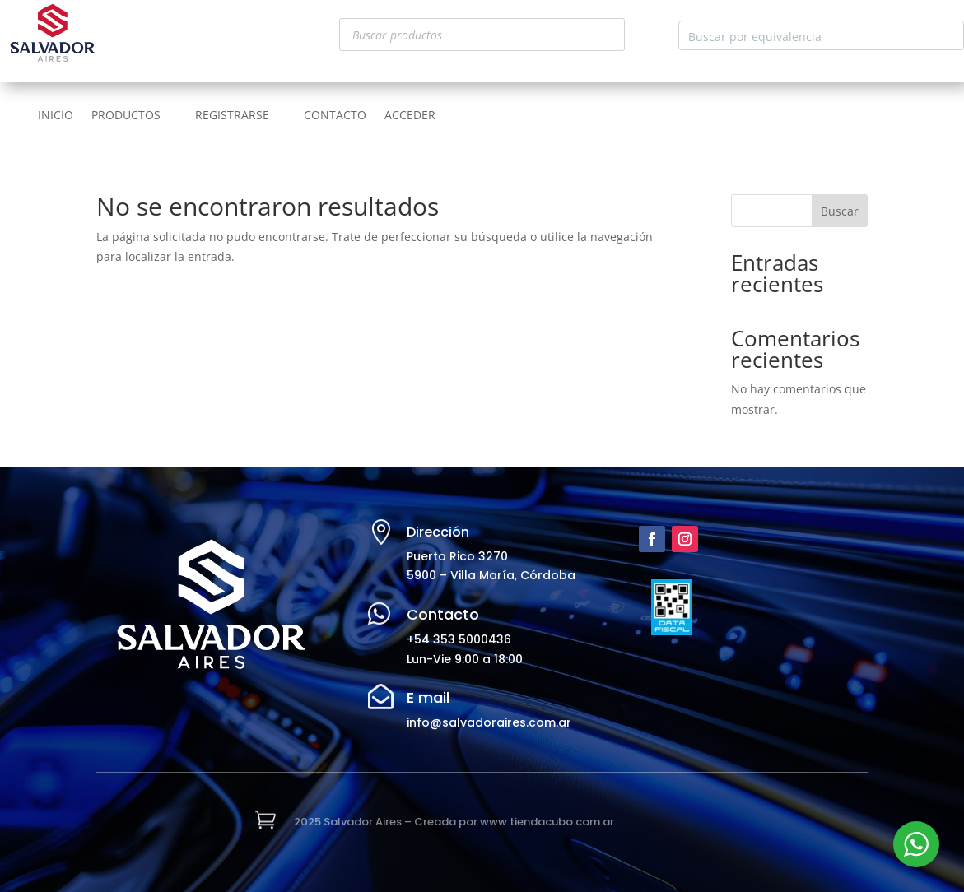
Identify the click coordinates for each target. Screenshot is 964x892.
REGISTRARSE (232, 116)
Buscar (840, 211)
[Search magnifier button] (949, 35)
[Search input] (808, 35)
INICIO (55, 116)
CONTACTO (335, 116)
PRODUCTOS (126, 116)
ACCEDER (409, 116)
